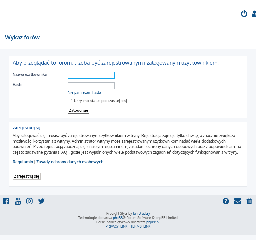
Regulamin (23, 161)
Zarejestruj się (26, 176)
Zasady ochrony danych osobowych (69, 161)
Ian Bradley (141, 213)
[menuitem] (244, 14)
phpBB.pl (153, 222)
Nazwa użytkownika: (30, 74)
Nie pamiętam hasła (84, 92)
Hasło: (18, 84)
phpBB (118, 218)
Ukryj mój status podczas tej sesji (98, 100)
